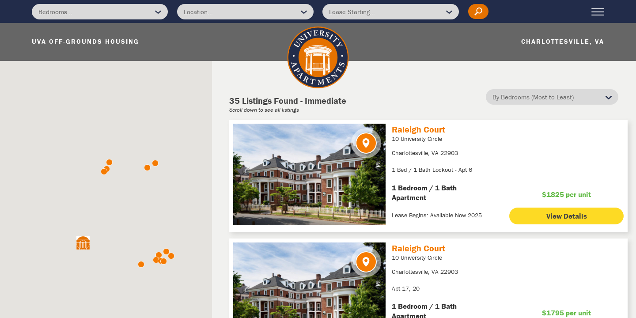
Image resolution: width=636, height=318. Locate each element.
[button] (109, 162)
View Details (566, 216)
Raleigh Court (418, 129)
